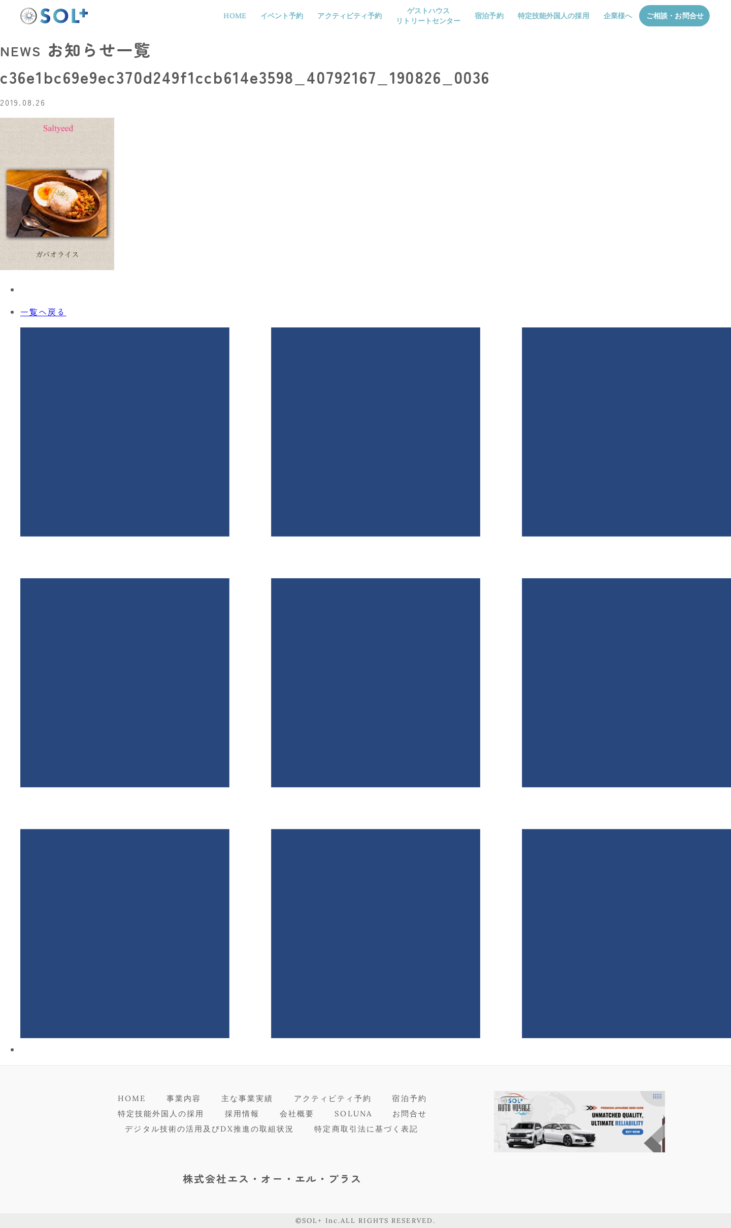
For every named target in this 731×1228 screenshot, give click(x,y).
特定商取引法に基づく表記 (366, 1129)
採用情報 (242, 1113)
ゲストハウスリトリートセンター (428, 15)
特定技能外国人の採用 (553, 15)
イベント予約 (282, 15)
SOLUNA (353, 1113)
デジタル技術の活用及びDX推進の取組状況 (209, 1129)
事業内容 (184, 1098)
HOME (234, 15)
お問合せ (409, 1113)
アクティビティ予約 (349, 15)
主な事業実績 (247, 1098)
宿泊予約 (489, 15)
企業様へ (618, 15)
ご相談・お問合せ (675, 15)
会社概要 (297, 1113)
